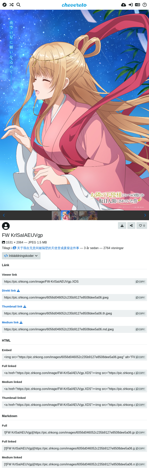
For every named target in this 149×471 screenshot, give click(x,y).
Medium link (12, 322)
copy (140, 282)
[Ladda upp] (123, 5)
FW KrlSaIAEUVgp (22, 235)
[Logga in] (130, 5)
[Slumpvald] (11, 5)
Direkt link (11, 290)
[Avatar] (6, 226)
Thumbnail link (14, 306)
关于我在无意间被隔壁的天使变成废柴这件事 (46, 248)
